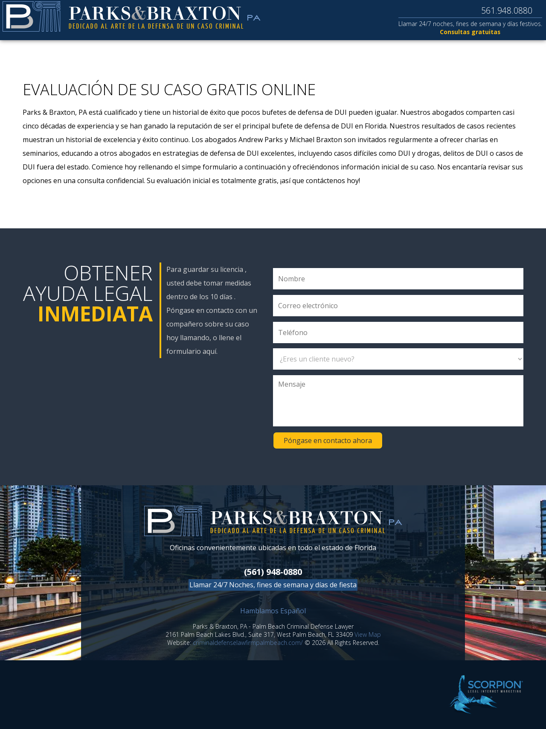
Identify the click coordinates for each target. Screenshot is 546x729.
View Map (367, 634)
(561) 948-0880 (273, 571)
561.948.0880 (497, 10)
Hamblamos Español (273, 610)
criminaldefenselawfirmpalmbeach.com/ (248, 643)
